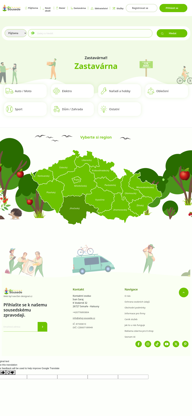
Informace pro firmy (135, 313)
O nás (128, 295)
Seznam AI (130, 336)
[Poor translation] (10, 372)
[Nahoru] (183, 292)
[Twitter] (176, 344)
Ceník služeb (131, 319)
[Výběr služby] (16, 33)
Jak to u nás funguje (135, 325)
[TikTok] (157, 344)
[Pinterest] (185, 344)
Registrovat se (140, 8)
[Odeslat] (42, 327)
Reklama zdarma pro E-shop (139, 330)
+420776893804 (81, 312)
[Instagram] (148, 344)
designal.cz (26, 296)
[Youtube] (166, 344)
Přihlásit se (172, 8)
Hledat (168, 33)
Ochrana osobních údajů (137, 301)
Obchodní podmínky (135, 307)
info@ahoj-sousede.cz (84, 318)
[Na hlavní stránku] (11, 8)
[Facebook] (138, 344)
